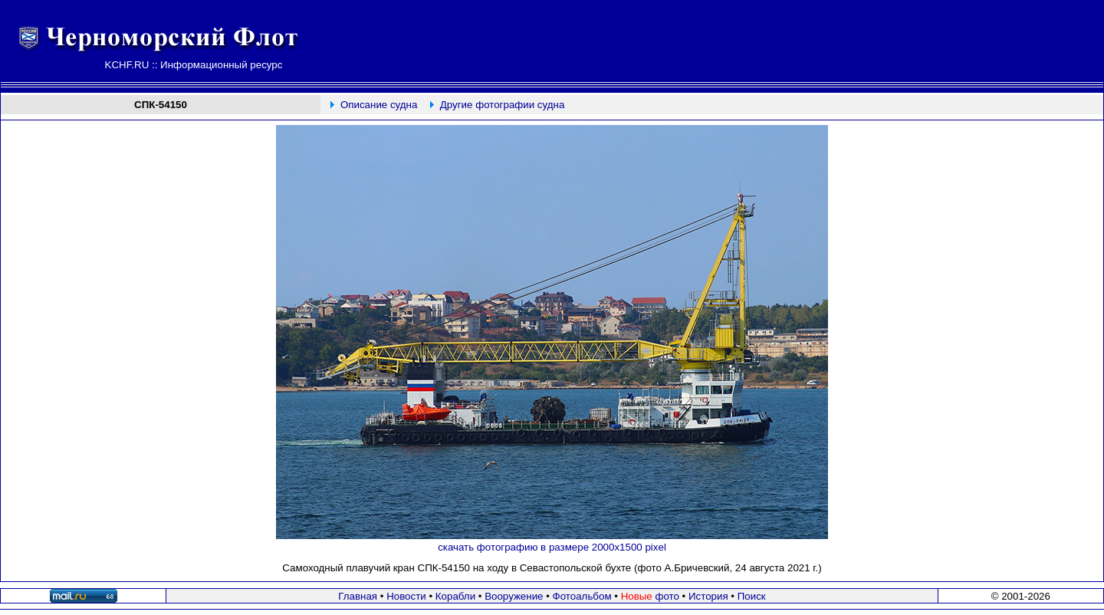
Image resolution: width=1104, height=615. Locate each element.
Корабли (455, 596)
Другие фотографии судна (502, 104)
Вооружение (514, 596)
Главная (357, 596)
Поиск (752, 596)
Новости (406, 596)
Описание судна (378, 104)
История (708, 596)
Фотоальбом (582, 596)
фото (650, 596)
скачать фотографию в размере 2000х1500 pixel (552, 547)
